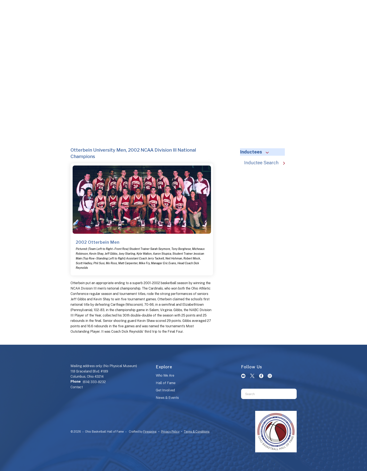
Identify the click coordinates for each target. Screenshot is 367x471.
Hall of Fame (166, 383)
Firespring (150, 431)
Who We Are (165, 375)
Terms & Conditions (197, 431)
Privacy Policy (170, 431)
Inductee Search (266, 162)
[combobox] (263, 394)
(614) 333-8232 (94, 382)
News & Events (167, 398)
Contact (77, 387)
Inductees (256, 152)
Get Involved (165, 390)
